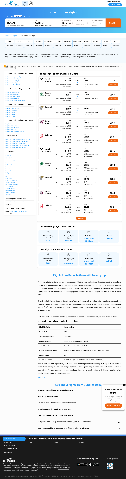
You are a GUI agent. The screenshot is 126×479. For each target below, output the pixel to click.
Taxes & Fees (23, 470)
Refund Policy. (33, 470)
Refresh (10, 46)
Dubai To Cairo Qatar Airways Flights (17, 145)
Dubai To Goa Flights (12, 83)
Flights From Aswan (12, 124)
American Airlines (11, 161)
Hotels (56, 443)
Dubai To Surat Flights (13, 81)
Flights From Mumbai (12, 128)
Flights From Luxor (11, 126)
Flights (15, 36)
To (36, 20)
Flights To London (11, 110)
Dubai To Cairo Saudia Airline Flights (17, 141)
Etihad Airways (10, 171)
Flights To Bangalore (12, 108)
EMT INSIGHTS (8, 452)
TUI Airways (9, 187)
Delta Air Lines (10, 165)
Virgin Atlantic (10, 193)
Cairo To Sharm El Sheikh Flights (16, 100)
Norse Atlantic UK (11, 181)
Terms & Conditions (63, 469)
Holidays (81, 443)
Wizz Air (8, 195)
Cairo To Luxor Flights (12, 94)
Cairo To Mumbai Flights (13, 96)
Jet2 (7, 175)
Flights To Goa (10, 114)
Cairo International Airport (18, 211)
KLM (7, 177)
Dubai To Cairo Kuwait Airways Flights (18, 139)
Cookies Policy (15, 470)
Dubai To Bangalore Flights (14, 77)
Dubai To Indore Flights (13, 85)
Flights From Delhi (11, 130)
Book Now (113, 84)
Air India (8, 159)
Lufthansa (9, 179)
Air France (9, 157)
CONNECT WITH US (10, 449)
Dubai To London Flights (13, 79)
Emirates (8, 169)
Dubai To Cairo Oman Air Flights (16, 143)
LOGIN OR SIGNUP (113, 406)
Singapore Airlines (12, 185)
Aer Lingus (9, 155)
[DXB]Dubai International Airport (15, 25)
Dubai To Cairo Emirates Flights (16, 147)
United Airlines (10, 191)
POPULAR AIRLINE (9, 446)
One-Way (10, 16)
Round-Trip (18, 16)
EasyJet (8, 167)
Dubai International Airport (19, 202)
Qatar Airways (10, 183)
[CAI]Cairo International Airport (43, 25)
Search (113, 23)
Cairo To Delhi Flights (12, 98)
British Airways (10, 163)
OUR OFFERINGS (9, 439)
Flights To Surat (10, 112)
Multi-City (27, 16)
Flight (30, 443)
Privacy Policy (7, 470)
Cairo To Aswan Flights (13, 93)
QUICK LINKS (8, 442)
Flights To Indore (11, 116)
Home (7, 36)
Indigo (8, 173)
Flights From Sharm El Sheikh (15, 132)
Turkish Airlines (10, 189)
